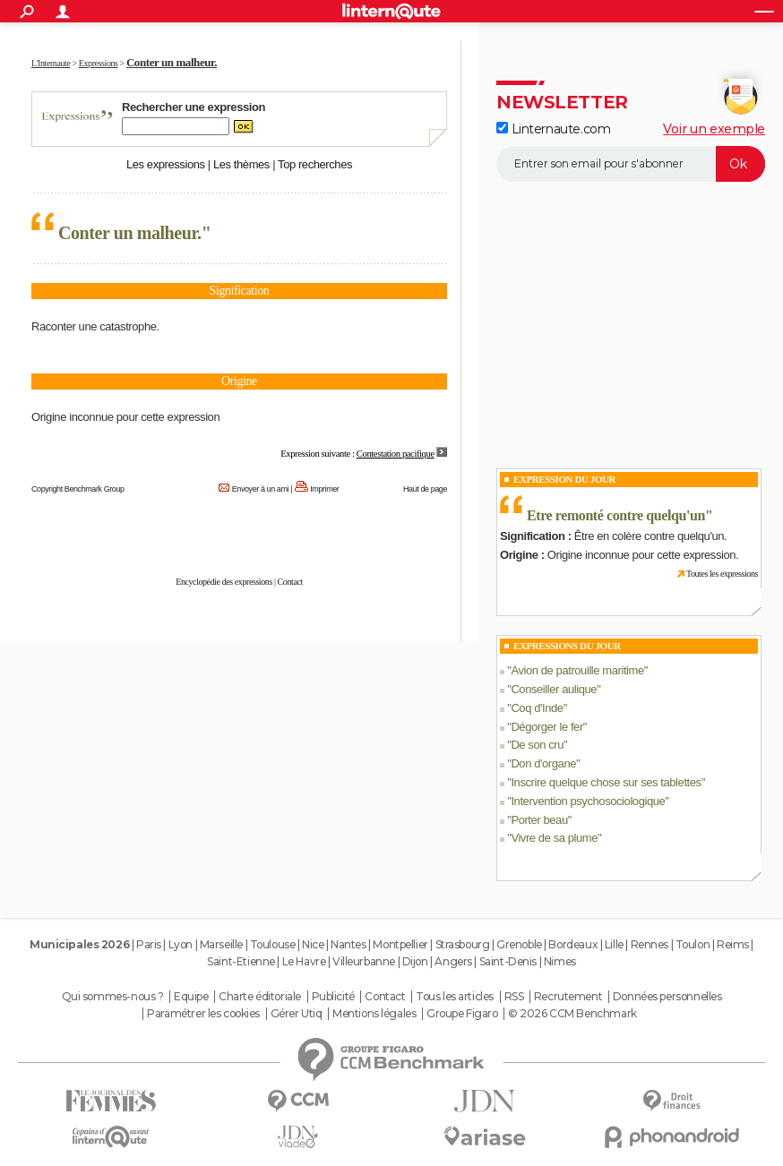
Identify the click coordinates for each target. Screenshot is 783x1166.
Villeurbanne (363, 961)
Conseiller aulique (554, 689)
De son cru (537, 744)
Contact (290, 582)
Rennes (649, 944)
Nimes (560, 961)
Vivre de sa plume (554, 837)
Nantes (348, 944)
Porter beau (539, 820)
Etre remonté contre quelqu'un (616, 515)
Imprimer (324, 488)
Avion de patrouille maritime (577, 670)
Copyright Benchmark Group (78, 488)
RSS (514, 996)
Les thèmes (241, 164)
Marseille (221, 944)
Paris (148, 944)
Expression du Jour (564, 479)
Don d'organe (543, 763)
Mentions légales (374, 1013)
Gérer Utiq (297, 1013)
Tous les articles (455, 996)
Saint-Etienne (241, 961)
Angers (453, 961)
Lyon (180, 944)
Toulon (692, 944)
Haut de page (425, 488)
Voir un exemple (714, 129)
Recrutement (568, 996)
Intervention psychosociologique (588, 801)
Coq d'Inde (537, 708)
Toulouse (273, 944)
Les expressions (165, 164)
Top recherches (315, 164)
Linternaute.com (553, 129)
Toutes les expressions (722, 574)
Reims (733, 944)
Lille (614, 944)
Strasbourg (462, 944)
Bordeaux (573, 944)
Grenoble (519, 944)
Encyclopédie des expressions (224, 582)
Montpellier (400, 944)
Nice (312, 944)
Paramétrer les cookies (203, 1013)
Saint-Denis (508, 961)
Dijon (415, 961)
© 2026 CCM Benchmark (572, 1013)
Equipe (191, 996)
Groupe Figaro (462, 1013)
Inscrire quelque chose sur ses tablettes (606, 782)
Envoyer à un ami (260, 488)
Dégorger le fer (546, 726)
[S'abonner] (630, 164)
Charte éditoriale (260, 996)
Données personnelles (667, 996)
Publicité (333, 996)
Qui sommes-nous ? (113, 996)
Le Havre (304, 961)
